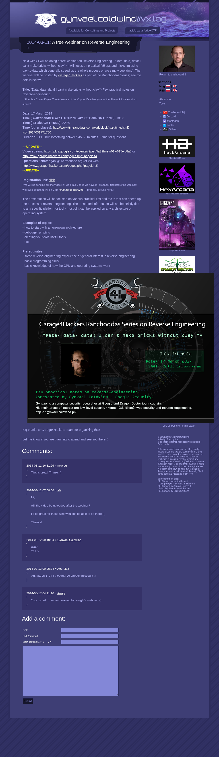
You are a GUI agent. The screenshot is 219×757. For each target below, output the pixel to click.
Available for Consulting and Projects (92, 30)
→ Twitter (166, 125)
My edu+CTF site (177, 158)
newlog (62, 465)
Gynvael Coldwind (69, 540)
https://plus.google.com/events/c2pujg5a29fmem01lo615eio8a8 (87, 151)
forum (62, 189)
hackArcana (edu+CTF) (142, 30)
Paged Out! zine (177, 250)
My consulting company (177, 193)
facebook (71, 189)
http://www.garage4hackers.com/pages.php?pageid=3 (60, 165)
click (52, 180)
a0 (59, 490)
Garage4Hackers (70, 75)
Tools (162, 103)
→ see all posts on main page (176, 425)
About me (165, 99)
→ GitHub (168, 129)
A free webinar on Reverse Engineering (91, 42)
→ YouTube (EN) (172, 112)
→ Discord (167, 116)
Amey (61, 593)
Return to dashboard (173, 74)
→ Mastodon (169, 121)
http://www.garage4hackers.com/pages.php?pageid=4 (60, 156)
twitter (80, 189)
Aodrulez (63, 568)
